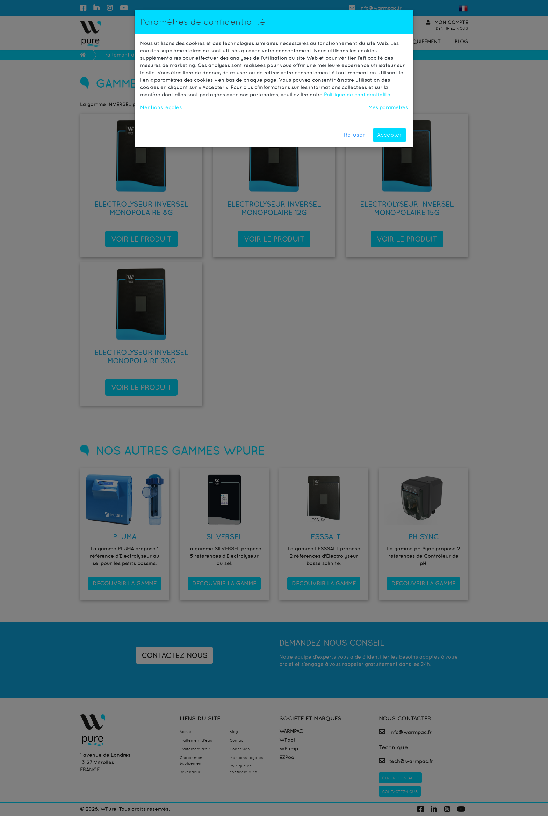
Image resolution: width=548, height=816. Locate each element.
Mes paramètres (388, 107)
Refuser (354, 135)
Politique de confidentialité (357, 94)
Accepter (389, 135)
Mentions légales (161, 107)
